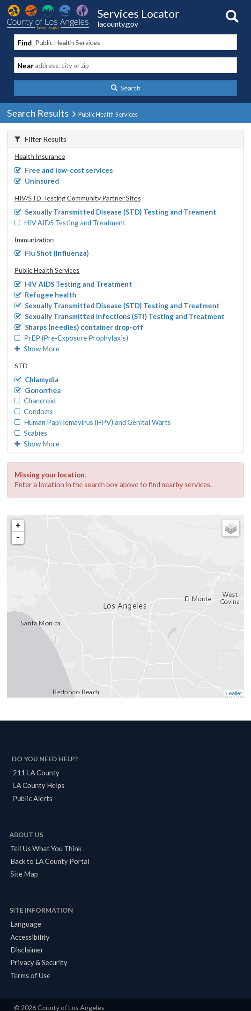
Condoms (34, 411)
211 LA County (36, 772)
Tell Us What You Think (45, 848)
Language (25, 924)
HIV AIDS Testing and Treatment (70, 222)
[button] (125, 88)
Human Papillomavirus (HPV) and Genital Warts (93, 422)
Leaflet (234, 693)
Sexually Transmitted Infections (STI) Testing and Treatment (120, 316)
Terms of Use (30, 975)
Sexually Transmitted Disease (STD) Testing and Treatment (117, 305)
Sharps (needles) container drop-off (79, 327)
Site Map (24, 874)
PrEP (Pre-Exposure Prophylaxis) (71, 338)
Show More (37, 348)
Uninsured (37, 181)
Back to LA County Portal (49, 861)
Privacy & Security (38, 962)
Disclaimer (27, 949)
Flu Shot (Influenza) (52, 253)
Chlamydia (37, 379)
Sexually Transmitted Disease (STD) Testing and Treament (115, 212)
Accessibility (30, 937)
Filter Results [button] (40, 138)
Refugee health (45, 294)
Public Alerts (32, 798)
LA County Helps (39, 785)
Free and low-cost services (64, 170)
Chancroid (35, 400)
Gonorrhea (38, 390)
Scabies (31, 433)
